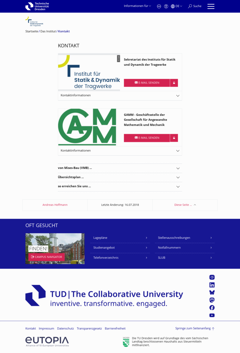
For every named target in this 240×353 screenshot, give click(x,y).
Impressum (46, 328)
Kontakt (30, 328)
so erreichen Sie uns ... (74, 186)
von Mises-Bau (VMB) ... (75, 168)
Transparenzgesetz (89, 328)
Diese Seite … (183, 205)
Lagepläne (100, 238)
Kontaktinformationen (76, 95)
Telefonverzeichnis (105, 258)
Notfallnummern (169, 247)
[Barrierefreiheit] (166, 6)
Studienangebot (104, 247)
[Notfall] (159, 6)
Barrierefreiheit (115, 328)
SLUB (161, 258)
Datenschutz (65, 328)
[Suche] (194, 6)
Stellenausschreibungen (174, 238)
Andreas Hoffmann (55, 205)
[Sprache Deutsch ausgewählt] (176, 6)
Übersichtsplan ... (71, 177)
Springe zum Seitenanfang (193, 328)
